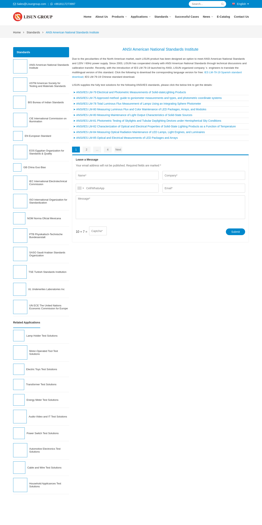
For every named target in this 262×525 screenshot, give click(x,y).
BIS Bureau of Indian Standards (46, 102)
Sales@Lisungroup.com (31, 3)
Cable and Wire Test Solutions (44, 467)
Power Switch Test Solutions (43, 433)
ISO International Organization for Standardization (48, 201)
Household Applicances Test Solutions (45, 485)
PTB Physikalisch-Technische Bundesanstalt (46, 236)
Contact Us (241, 16)
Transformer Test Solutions (41, 384)
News (206, 16)
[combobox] (80, 188)
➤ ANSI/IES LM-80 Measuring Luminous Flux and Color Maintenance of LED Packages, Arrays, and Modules (139, 109)
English (239, 3)
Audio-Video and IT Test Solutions (48, 416)
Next (118, 149)
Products (118, 16)
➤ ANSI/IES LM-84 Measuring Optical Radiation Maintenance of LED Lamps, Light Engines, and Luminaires (139, 132)
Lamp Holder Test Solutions (42, 335)
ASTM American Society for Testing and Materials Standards (47, 85)
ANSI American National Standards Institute (49, 66)
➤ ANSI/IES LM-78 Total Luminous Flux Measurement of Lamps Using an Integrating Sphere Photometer (137, 103)
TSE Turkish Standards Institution (48, 271)
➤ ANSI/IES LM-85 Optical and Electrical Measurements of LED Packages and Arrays (125, 137)
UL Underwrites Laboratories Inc (46, 289)
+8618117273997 (64, 3)
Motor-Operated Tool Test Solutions (43, 352)
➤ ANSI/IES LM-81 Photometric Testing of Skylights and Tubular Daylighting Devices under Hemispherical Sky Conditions (147, 120)
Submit (235, 231)
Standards (161, 16)
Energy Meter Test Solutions (42, 399)
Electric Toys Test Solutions (41, 369)
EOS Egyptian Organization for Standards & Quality (46, 152)
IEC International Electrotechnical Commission (48, 183)
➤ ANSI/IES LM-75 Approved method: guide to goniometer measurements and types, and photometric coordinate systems (147, 98)
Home (87, 16)
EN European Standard (38, 135)
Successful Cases (187, 16)
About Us (101, 16)
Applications (139, 16)
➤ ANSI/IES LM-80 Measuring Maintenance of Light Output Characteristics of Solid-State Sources (132, 115)
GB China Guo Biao (34, 167)
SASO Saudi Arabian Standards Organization (47, 254)
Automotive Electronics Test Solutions (44, 450)
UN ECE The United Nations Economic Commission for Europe (48, 307)
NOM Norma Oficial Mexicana (44, 218)
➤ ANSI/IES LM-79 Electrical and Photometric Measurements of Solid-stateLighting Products (129, 92)
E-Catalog (223, 16)
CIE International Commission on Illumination (48, 120)
